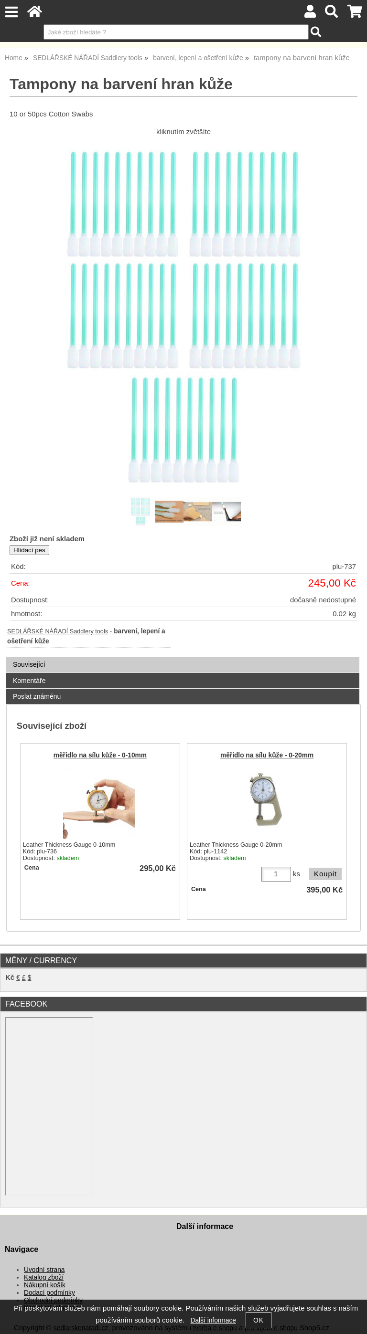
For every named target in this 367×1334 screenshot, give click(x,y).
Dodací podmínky (49, 1292)
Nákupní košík (44, 1285)
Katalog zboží (44, 1277)
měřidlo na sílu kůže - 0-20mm (266, 755)
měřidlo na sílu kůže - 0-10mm (100, 755)
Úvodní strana (44, 1269)
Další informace (213, 1320)
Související (29, 664)
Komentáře (29, 680)
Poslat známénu (37, 696)
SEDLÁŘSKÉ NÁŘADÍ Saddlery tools (57, 631)
